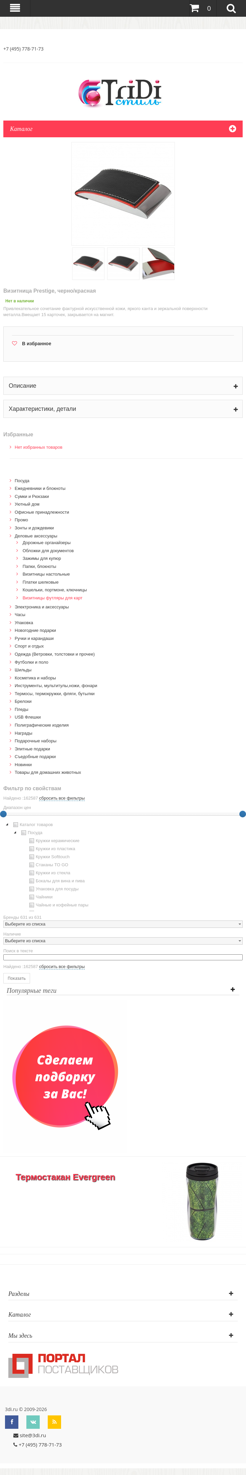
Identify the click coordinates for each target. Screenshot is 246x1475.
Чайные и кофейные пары (58, 905)
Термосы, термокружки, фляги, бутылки (54, 693)
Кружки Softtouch (49, 857)
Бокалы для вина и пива (56, 881)
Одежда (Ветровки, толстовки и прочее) (55, 654)
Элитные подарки (32, 748)
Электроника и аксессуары (42, 606)
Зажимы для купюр (42, 558)
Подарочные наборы (35, 740)
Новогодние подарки (35, 630)
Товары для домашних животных (48, 772)
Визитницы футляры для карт (52, 597)
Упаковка (24, 622)
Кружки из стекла (49, 873)
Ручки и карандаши (34, 638)
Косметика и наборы (35, 677)
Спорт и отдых (29, 646)
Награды (23, 733)
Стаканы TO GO (48, 865)
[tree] (123, 866)
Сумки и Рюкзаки (32, 496)
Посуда (22, 480)
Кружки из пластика (51, 849)
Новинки (23, 764)
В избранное (36, 343)
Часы (20, 614)
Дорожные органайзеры (47, 542)
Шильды (23, 669)
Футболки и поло (31, 662)
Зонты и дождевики (34, 527)
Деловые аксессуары (36, 535)
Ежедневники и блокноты (40, 488)
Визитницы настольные (46, 574)
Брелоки (23, 701)
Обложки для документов (48, 550)
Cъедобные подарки (35, 756)
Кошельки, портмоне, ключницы (55, 589)
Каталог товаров (32, 825)
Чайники (40, 897)
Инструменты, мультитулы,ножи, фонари (56, 685)
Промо (21, 519)
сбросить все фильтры (61, 798)
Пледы (21, 709)
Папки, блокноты (39, 566)
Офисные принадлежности (42, 512)
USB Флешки (28, 717)
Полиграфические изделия (42, 725)
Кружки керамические (53, 841)
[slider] (242, 814)
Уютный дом (27, 504)
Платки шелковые (41, 582)
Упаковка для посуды (53, 889)
